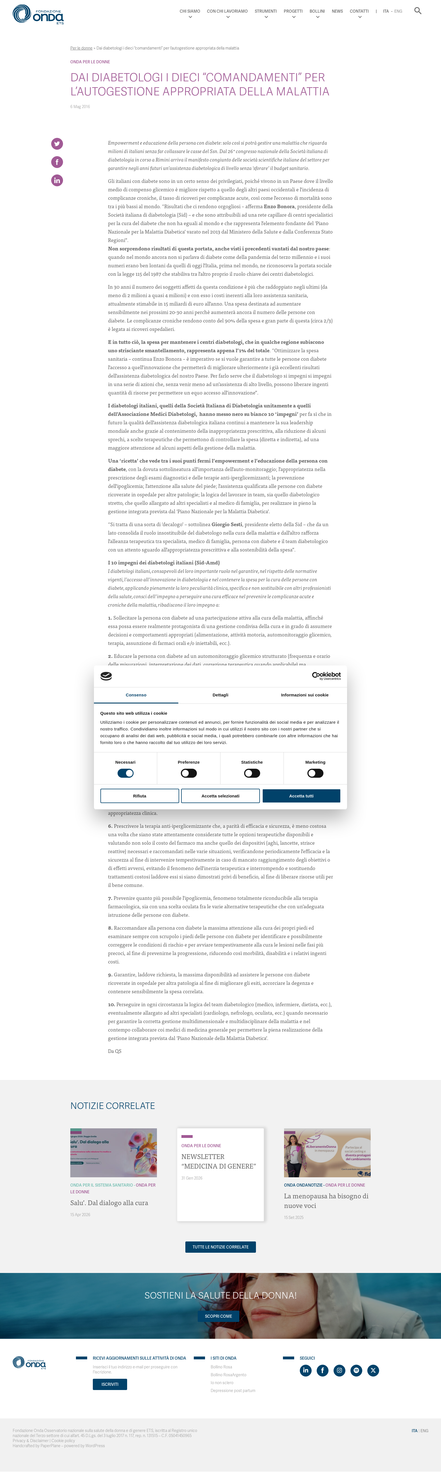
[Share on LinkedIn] (57, 180)
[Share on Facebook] (57, 162)
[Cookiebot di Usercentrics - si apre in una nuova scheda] (316, 676)
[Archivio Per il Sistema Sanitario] (76, 1129)
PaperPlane (50, 1445)
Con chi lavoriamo (227, 11)
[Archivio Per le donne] (76, 1132)
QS (118, 1051)
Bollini (317, 11)
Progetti (293, 11)
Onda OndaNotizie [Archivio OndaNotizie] (303, 1185)
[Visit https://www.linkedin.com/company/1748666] (305, 1370)
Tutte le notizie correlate (221, 1247)
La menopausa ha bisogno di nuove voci (326, 1200)
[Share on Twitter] (57, 143)
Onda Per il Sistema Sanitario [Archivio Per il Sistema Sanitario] (101, 1185)
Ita (386, 11)
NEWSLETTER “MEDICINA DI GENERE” (218, 1161)
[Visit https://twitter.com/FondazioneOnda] (373, 1370)
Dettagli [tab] (220, 694)
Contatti (359, 11)
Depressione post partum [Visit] (233, 1390)
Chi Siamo (190, 11)
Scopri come (218, 1316)
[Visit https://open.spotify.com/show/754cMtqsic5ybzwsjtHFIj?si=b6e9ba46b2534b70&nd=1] (356, 1370)
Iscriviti (110, 1384)
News (337, 11)
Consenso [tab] (136, 694)
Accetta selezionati (220, 795)
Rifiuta (139, 795)
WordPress (95, 1445)
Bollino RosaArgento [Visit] (228, 1375)
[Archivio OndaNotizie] (289, 1129)
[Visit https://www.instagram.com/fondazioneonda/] (339, 1370)
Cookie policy (63, 1440)
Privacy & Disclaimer (31, 1440)
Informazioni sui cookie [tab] (305, 694)
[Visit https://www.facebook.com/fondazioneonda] (322, 1370)
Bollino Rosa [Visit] (221, 1367)
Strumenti (266, 11)
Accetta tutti (301, 795)
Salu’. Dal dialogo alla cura (109, 1202)
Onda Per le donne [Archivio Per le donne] (90, 61)
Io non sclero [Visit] (222, 1382)
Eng (398, 11)
